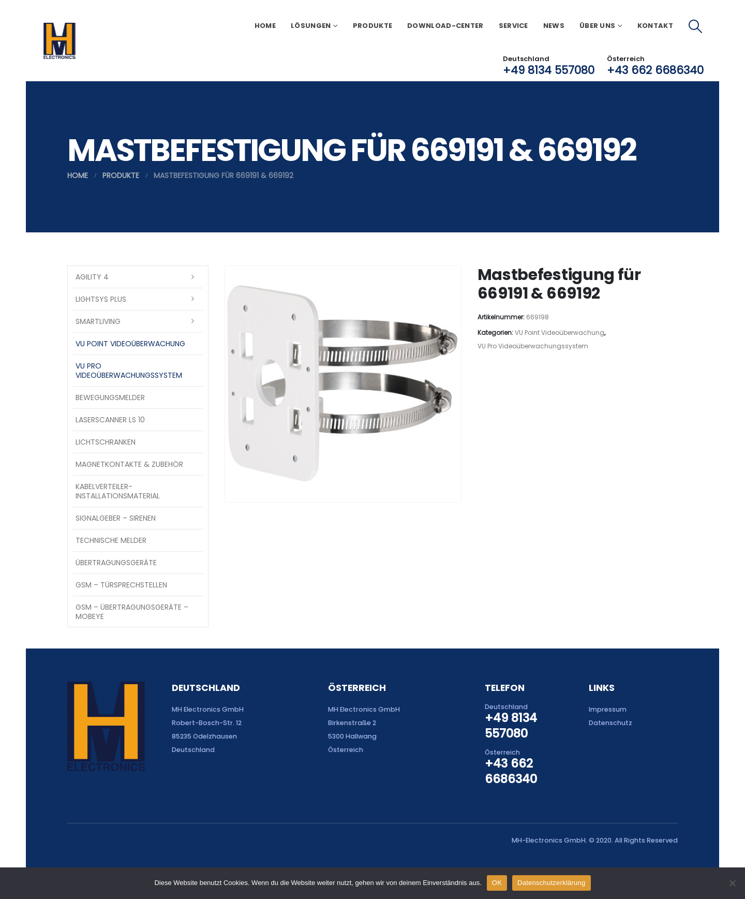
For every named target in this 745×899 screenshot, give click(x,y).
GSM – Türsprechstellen (121, 585)
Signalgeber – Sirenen (116, 518)
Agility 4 (92, 277)
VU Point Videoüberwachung (559, 332)
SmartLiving (98, 321)
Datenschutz (610, 722)
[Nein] (732, 883)
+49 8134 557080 (548, 70)
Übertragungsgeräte (116, 562)
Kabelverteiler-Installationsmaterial (118, 491)
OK (497, 883)
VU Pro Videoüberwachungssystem (533, 346)
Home (265, 26)
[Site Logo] (59, 41)
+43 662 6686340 (655, 70)
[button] (696, 26)
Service (513, 26)
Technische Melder (111, 540)
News (553, 26)
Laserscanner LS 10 (110, 420)
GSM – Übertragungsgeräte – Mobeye (132, 612)
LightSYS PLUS (101, 299)
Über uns (597, 26)
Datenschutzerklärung (551, 883)
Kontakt (655, 26)
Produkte (372, 26)
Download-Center (445, 26)
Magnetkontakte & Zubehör (129, 464)
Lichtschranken (106, 442)
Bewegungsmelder (110, 397)
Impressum (608, 709)
